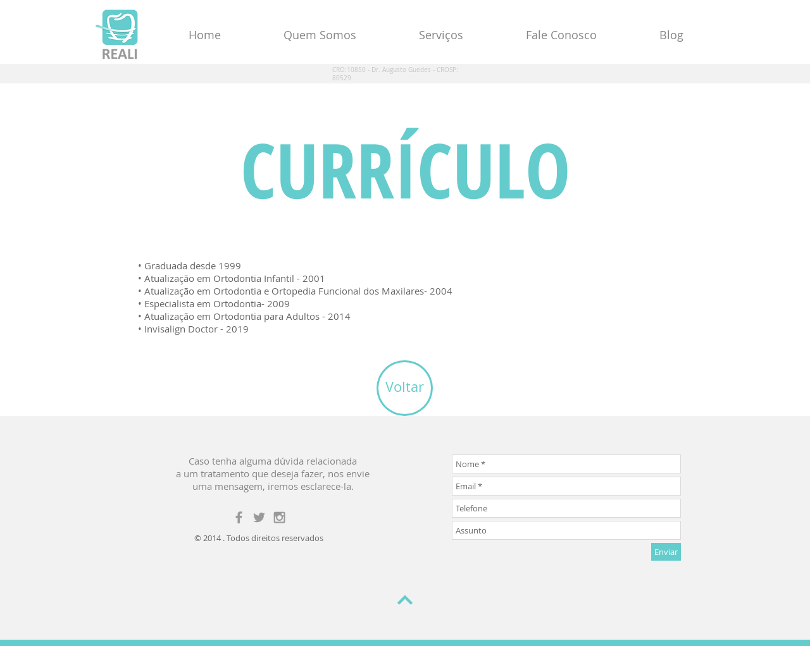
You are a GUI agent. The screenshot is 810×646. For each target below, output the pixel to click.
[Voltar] (405, 388)
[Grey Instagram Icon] (279, 517)
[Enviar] (666, 552)
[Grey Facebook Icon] (239, 517)
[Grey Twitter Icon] (259, 517)
